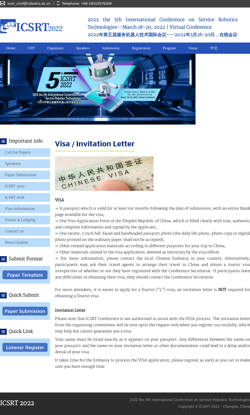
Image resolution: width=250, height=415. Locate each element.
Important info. (26, 141)
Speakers (83, 48)
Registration (141, 48)
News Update (16, 242)
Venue (193, 48)
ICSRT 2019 (14, 186)
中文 (214, 48)
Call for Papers (18, 152)
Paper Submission (20, 175)
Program (169, 48)
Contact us (14, 231)
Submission (111, 48)
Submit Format (26, 259)
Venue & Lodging (20, 220)
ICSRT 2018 (14, 197)
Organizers (55, 48)
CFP (31, 48)
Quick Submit (24, 295)
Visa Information (20, 209)
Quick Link (21, 331)
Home (11, 48)
